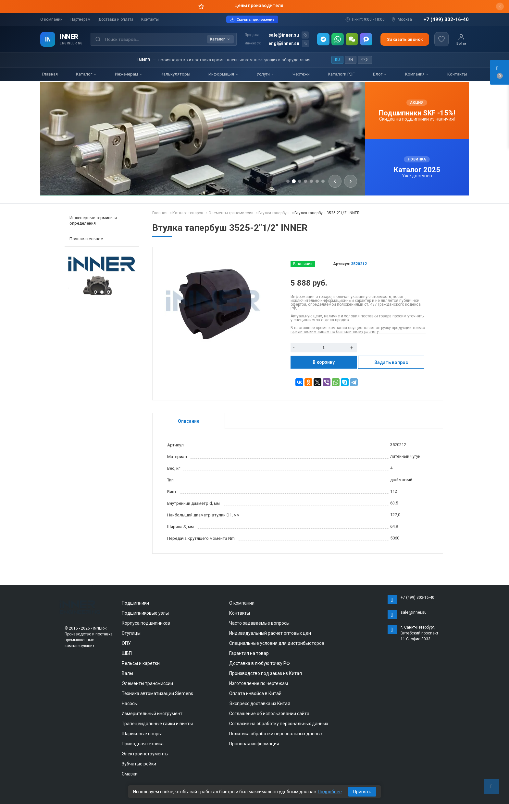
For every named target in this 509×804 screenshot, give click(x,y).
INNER (69, 37)
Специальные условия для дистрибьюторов (276, 643)
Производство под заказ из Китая (265, 673)
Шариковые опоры (142, 733)
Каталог (86, 74)
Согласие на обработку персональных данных (278, 723)
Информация (223, 74)
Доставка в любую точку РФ (259, 663)
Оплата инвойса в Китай (255, 693)
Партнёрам (80, 19)
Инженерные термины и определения (93, 220)
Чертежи (301, 74)
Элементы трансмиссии (147, 683)
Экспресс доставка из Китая (259, 703)
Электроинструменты (145, 753)
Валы (127, 673)
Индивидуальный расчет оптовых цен (270, 633)
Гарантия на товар (249, 653)
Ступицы (131, 633)
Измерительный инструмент (152, 713)
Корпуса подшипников (146, 623)
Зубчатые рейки (139, 763)
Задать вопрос (391, 362)
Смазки (130, 773)
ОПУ (126, 643)
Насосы (130, 703)
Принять (362, 791)
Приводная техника (143, 743)
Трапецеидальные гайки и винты (157, 723)
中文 (364, 60)
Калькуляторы (175, 74)
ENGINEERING (71, 43)
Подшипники (135, 603)
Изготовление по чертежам (258, 683)
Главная (50, 74)
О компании (51, 19)
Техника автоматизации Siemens (157, 693)
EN (350, 60)
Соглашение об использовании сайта (269, 713)
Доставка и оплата (115, 19)
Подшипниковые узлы (145, 613)
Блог (380, 74)
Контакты (150, 19)
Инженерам (129, 74)
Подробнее (330, 791)
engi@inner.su (283, 43)
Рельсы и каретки (141, 663)
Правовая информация (254, 743)
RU (337, 60)
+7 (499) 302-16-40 (446, 19)
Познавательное (86, 238)
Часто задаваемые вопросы (259, 623)
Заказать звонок (405, 39)
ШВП (127, 653)
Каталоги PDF (341, 74)
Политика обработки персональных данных (276, 733)
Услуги (265, 74)
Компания (417, 74)
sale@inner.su (283, 35)
